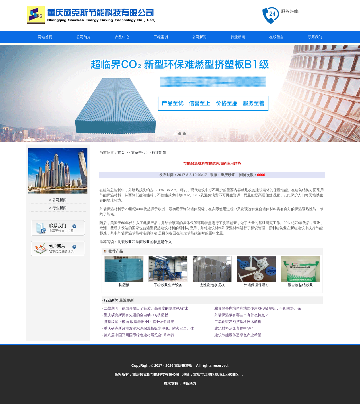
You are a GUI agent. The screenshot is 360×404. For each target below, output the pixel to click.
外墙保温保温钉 (256, 285)
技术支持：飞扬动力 (180, 383)
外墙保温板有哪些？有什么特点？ (240, 315)
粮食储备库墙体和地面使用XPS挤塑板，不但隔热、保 (257, 308)
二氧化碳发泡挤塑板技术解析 (237, 322)
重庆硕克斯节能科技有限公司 (155, 374)
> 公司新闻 (58, 200)
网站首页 (45, 37)
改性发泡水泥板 (212, 285)
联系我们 (315, 37)
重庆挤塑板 (183, 365)
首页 (121, 152)
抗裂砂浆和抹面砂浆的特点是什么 (145, 242)
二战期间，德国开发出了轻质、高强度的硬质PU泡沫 (145, 308)
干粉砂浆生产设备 (168, 285)
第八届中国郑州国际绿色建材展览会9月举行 (138, 335)
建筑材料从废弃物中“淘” (233, 328)
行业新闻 (238, 37)
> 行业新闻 (58, 208)
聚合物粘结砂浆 (300, 285)
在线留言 (276, 37)
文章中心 (138, 152)
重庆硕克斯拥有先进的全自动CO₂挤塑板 (135, 315)
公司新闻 (199, 37)
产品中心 (122, 37)
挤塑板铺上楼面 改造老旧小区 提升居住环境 (138, 322)
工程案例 (161, 37)
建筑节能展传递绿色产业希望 (237, 335)
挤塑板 (124, 285)
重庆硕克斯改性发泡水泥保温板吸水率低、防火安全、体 (148, 328)
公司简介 (83, 37)
